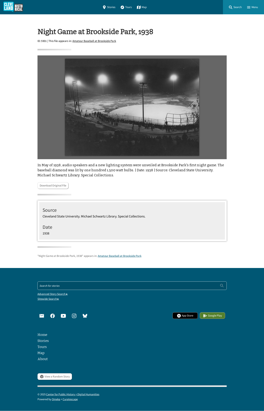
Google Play (212, 315)
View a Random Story (55, 376)
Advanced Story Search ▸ (52, 294)
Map (142, 7)
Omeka (56, 399)
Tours (126, 7)
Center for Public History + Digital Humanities (72, 394)
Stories (108, 7)
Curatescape (70, 399)
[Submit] (222, 286)
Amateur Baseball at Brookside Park (94, 41)
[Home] (13, 7)
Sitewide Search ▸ (48, 299)
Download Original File (53, 185)
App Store (185, 315)
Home (42, 335)
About (42, 359)
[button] (235, 7)
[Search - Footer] (132, 285)
